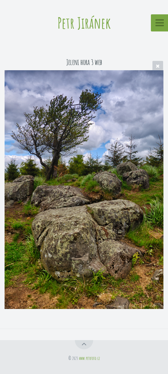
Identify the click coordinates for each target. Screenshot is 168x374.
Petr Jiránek (84, 22)
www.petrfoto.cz (89, 358)
